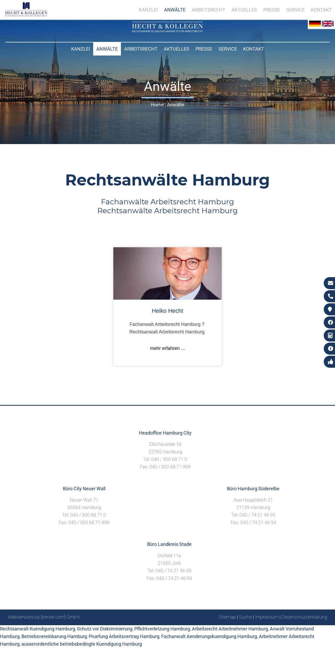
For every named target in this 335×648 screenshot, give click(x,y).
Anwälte (107, 49)
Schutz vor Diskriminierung (104, 628)
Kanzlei (80, 49)
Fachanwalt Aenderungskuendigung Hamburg (209, 636)
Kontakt (253, 49)
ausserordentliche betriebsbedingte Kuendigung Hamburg (81, 644)
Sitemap (227, 617)
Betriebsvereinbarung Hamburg (54, 636)
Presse (204, 49)
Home (157, 104)
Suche (245, 617)
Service (228, 49)
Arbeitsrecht (141, 49)
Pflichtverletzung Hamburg (162, 628)
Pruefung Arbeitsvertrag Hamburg (124, 636)
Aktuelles (176, 49)
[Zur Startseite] (167, 30)
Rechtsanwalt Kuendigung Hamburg (37, 628)
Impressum (266, 617)
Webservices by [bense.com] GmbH (44, 617)
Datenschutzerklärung (304, 617)
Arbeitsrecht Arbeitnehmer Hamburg (230, 628)
